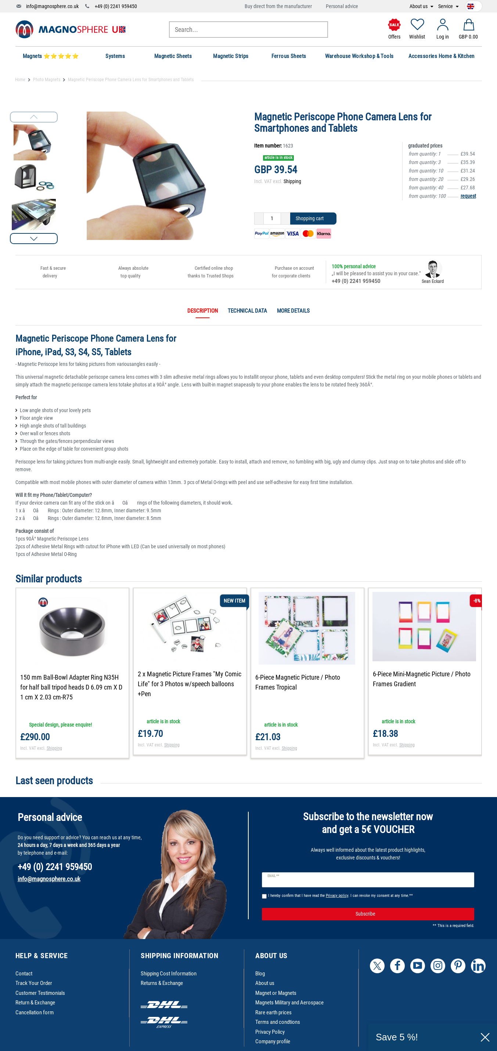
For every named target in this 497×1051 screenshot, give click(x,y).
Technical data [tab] (247, 311)
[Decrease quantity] (259, 219)
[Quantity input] (272, 218)
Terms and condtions (277, 1022)
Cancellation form (34, 1012)
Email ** (273, 876)
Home (20, 79)
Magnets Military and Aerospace (289, 1002)
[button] (34, 238)
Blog (260, 973)
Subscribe (412, 914)
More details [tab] (293, 311)
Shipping (292, 181)
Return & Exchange (35, 1002)
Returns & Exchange (162, 983)
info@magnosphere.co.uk (52, 6)
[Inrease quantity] (285, 219)
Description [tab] (202, 311)
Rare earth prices (273, 1012)
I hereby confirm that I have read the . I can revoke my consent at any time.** (340, 895)
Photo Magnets (46, 79)
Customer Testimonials (40, 993)
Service (446, 6)
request (468, 196)
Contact (23, 973)
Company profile (272, 1041)
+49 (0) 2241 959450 (116, 6)
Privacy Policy (270, 1032)
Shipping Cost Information (169, 973)
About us (419, 6)
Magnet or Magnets (275, 993)
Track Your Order (33, 983)
